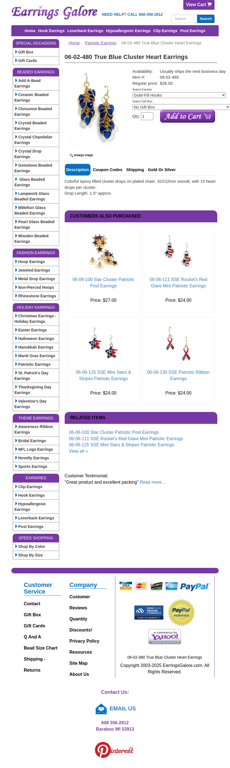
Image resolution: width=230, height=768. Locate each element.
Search (206, 19)
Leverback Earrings (85, 31)
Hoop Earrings (29, 261)
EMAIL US (115, 708)
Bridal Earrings (30, 441)
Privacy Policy (84, 641)
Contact (32, 603)
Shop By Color (29, 546)
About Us (79, 674)
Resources (80, 652)
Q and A (32, 637)
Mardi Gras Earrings (34, 356)
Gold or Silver (162, 169)
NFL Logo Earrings (33, 449)
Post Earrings (192, 31)
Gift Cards (25, 60)
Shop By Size (28, 555)
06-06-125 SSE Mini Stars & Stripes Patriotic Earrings (121, 444)
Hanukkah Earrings (34, 347)
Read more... (152, 482)
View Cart (199, 4)
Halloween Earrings (34, 338)
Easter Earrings (30, 330)
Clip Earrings (165, 31)
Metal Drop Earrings (34, 279)
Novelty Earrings (31, 458)
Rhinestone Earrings (35, 296)
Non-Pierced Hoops (34, 287)
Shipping (135, 169)
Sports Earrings (30, 466)
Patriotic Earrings (32, 364)
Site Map (78, 663)
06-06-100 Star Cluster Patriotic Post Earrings (114, 432)
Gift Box (23, 52)
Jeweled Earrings (32, 270)
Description (77, 169)
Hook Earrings (51, 31)
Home (30, 31)
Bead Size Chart (41, 648)
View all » (78, 451)
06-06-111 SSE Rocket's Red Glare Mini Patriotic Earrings (126, 438)
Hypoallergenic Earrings (128, 31)
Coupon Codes (107, 169)
